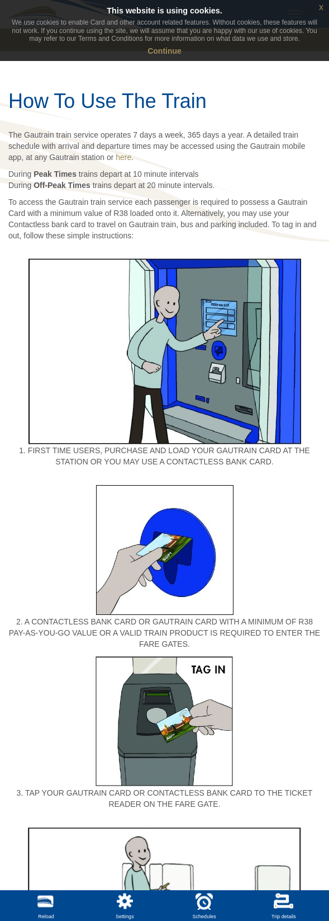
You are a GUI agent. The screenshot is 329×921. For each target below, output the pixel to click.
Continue (164, 50)
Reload (46, 916)
